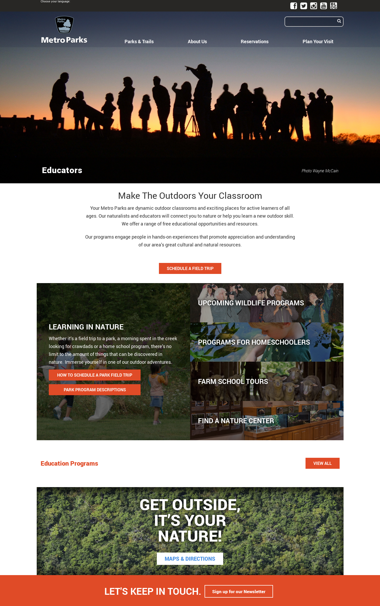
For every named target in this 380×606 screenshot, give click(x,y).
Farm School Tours (233, 381)
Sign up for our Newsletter (239, 590)
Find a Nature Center (236, 420)
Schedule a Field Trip (190, 268)
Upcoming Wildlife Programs (251, 302)
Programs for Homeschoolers (254, 342)
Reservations (255, 41)
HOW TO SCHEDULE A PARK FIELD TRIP (94, 375)
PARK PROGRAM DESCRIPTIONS (95, 390)
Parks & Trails (139, 41)
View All (322, 463)
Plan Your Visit (318, 41)
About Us (197, 41)
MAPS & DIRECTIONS (190, 558)
